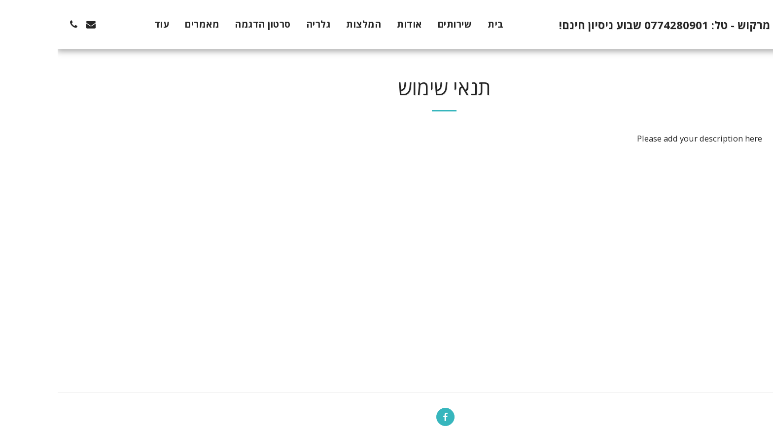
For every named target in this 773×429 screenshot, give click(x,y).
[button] (68, 24)
